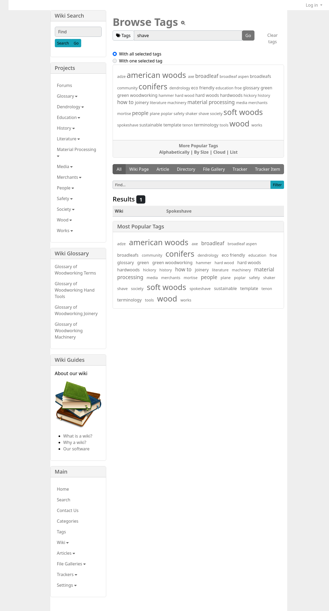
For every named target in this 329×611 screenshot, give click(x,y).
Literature (68, 139)
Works (65, 230)
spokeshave (128, 125)
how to (126, 102)
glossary (252, 88)
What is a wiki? (77, 436)
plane (155, 113)
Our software (76, 449)
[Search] (63, 43)
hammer (167, 95)
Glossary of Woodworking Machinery (69, 330)
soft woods (243, 112)
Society (66, 209)
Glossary (67, 96)
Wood (64, 220)
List (234, 152)
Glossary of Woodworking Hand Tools (75, 290)
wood (240, 123)
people (141, 113)
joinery (142, 102)
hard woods (207, 95)
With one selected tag (140, 61)
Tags (61, 532)
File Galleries (71, 564)
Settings (67, 585)
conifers (154, 86)
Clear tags (272, 38)
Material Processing (77, 152)
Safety (65, 198)
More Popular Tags (198, 146)
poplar (167, 113)
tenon (188, 125)
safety (179, 113)
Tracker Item (267, 169)
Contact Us (68, 510)
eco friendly (203, 88)
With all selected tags (140, 54)
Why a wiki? (75, 442)
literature (158, 102)
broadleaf (207, 76)
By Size (201, 152)
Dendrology (70, 107)
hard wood (185, 95)
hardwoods (232, 95)
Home (63, 489)
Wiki (63, 542)
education (225, 87)
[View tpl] (183, 23)
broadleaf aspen (235, 76)
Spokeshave (179, 211)
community (127, 87)
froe (239, 87)
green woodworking (137, 95)
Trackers (67, 574)
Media (65, 166)
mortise (124, 113)
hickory (251, 95)
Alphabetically (174, 152)
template (173, 125)
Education (68, 117)
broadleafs (260, 76)
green (266, 88)
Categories (68, 521)
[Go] (76, 43)
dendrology (180, 87)
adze (122, 76)
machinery (177, 102)
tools (224, 125)
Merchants (69, 177)
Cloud (219, 152)
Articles (66, 553)
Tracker (240, 169)
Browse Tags (145, 21)
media (242, 102)
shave (204, 113)
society (217, 113)
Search (64, 500)
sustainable (151, 125)
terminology (207, 125)
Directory (186, 169)
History (66, 128)
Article (163, 169)
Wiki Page (139, 169)
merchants (258, 102)
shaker (191, 113)
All (119, 169)
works (257, 125)
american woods (157, 75)
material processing (211, 102)
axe (191, 76)
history (264, 95)
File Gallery (214, 169)
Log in (312, 5)
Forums (64, 85)
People (65, 188)
